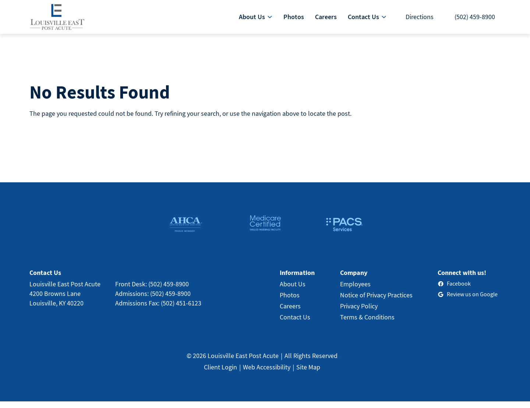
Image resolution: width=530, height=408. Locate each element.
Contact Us (295, 323)
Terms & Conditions (367, 323)
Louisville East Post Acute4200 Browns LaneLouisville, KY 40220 (64, 300)
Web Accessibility (266, 373)
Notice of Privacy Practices (376, 301)
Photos (290, 301)
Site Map (308, 373)
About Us (292, 290)
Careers (290, 312)
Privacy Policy (359, 312)
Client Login (220, 373)
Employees (355, 290)
